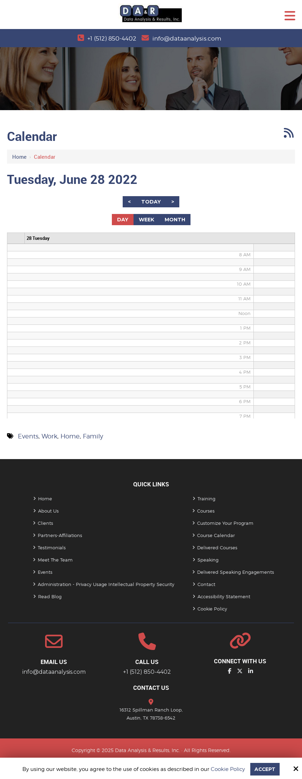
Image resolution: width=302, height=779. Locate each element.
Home (19, 156)
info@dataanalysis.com (187, 38)
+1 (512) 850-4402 (110, 38)
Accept (265, 769)
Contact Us (151, 688)
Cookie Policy (227, 769)
